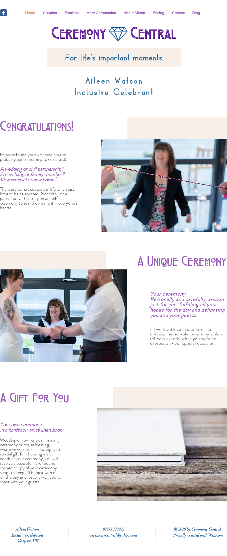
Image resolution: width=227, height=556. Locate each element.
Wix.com (215, 535)
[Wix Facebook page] (3, 12)
